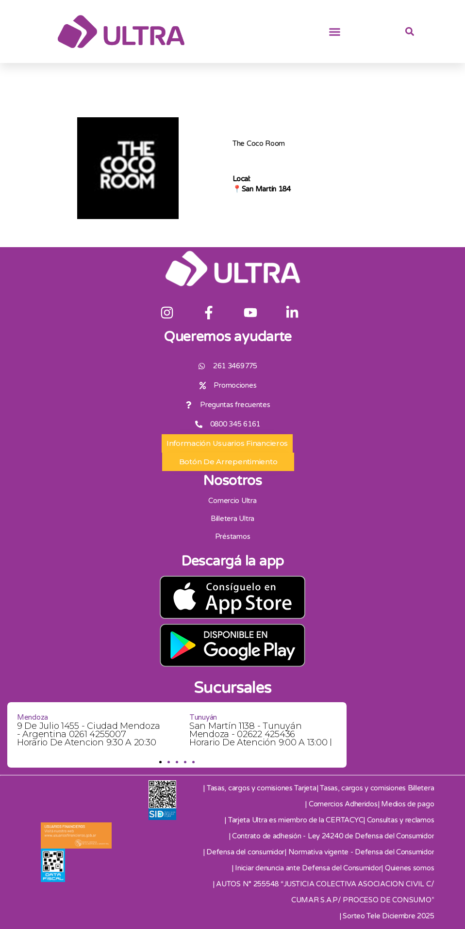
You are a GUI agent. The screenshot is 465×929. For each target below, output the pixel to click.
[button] (335, 31)
